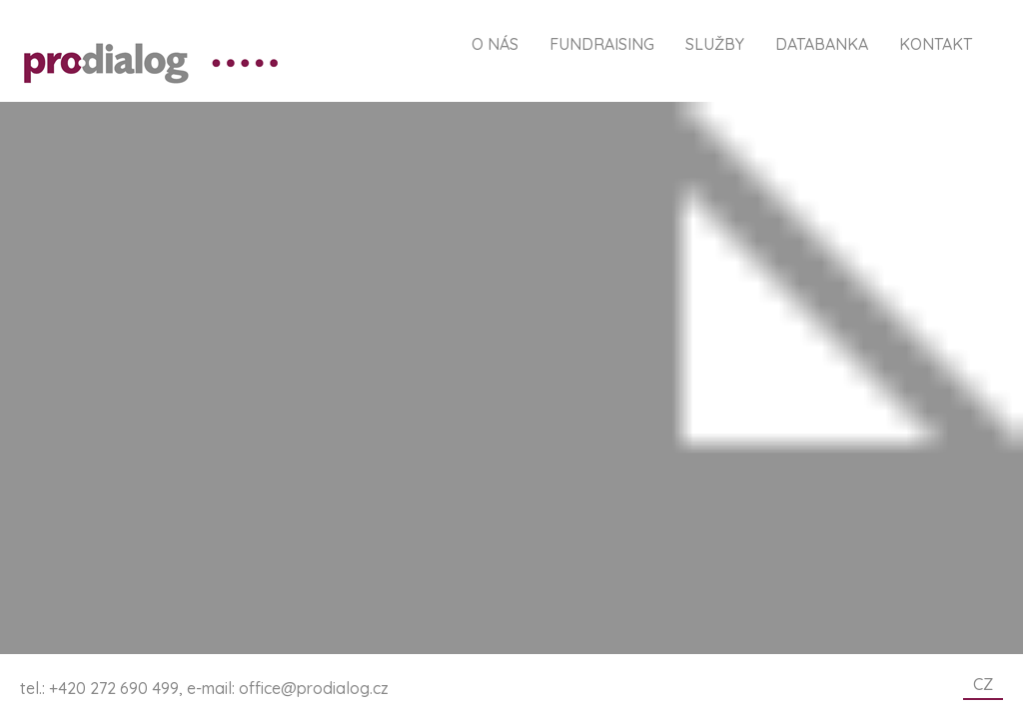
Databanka (821, 44)
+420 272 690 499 (114, 688)
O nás (495, 44)
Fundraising (601, 44)
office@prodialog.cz (314, 688)
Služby (714, 44)
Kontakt (935, 44)
